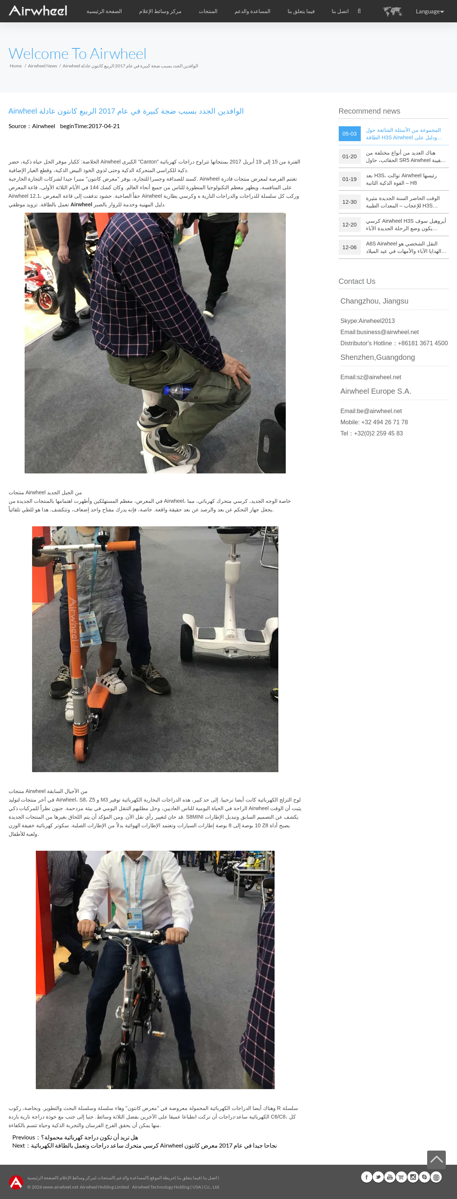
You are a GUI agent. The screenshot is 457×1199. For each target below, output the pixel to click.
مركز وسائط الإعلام (77, 1177)
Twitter (378, 1177)
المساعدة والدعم (252, 11)
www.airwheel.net (60, 1187)
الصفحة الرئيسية (104, 11)
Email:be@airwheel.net (371, 411)
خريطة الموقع (162, 1177)
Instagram (413, 1177)
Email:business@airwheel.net (380, 332)
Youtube (389, 1177)
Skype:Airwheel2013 (368, 321)
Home (16, 66)
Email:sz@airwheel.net (371, 377)
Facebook (366, 1177)
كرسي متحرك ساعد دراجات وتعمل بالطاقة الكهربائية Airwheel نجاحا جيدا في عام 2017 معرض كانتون (154, 1145)
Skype (424, 1177)
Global (436, 1177)
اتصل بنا (340, 11)
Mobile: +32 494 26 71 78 (374, 422)
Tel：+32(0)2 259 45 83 (372, 433)
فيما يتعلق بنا (189, 1177)
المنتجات (208, 11)
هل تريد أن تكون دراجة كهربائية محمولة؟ (89, 1137)
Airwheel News (42, 66)
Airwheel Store (401, 1177)
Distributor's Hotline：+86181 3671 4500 (394, 343)
